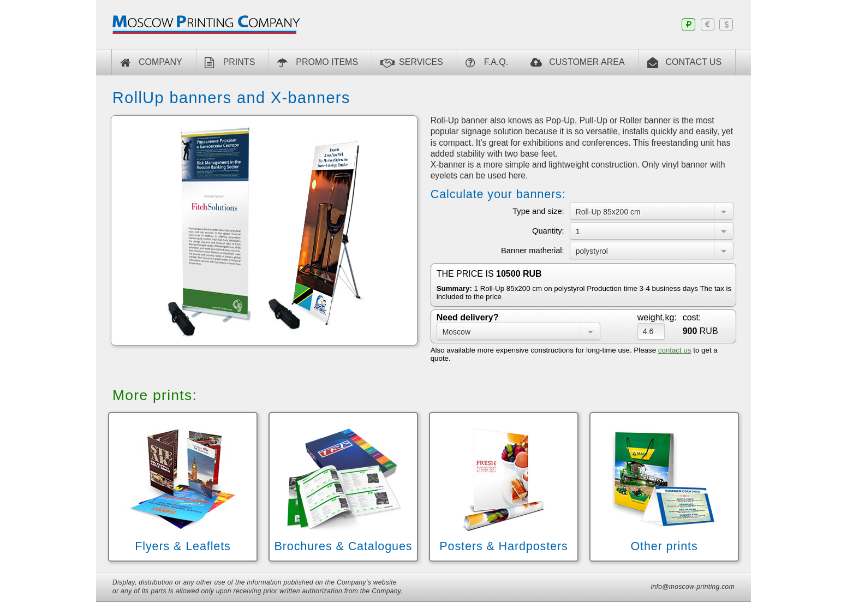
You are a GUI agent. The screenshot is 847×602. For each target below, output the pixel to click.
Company (151, 62)
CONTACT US (684, 62)
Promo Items (317, 62)
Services (411, 62)
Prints (230, 62)
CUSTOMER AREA (577, 62)
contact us (674, 350)
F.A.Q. (487, 62)
